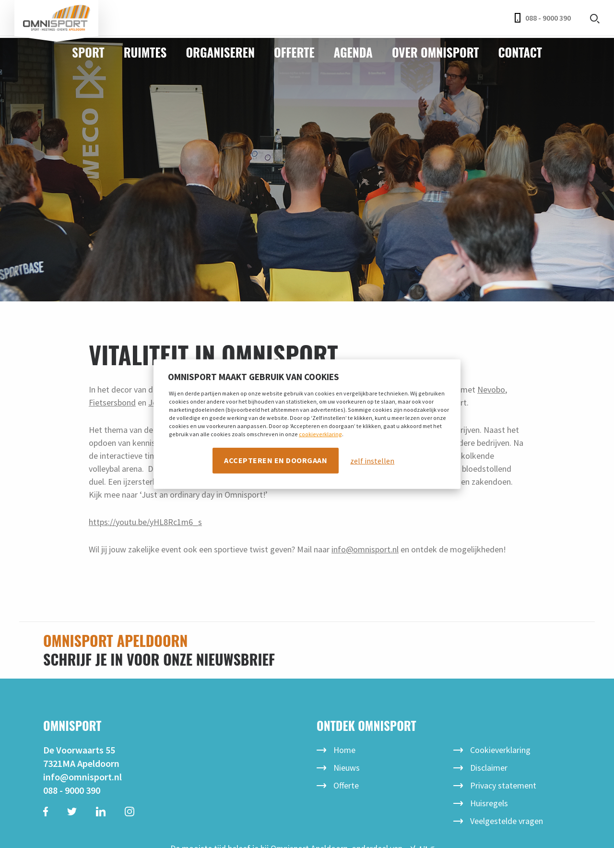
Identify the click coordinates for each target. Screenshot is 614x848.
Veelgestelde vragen (506, 820)
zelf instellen (372, 461)
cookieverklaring (320, 434)
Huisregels (489, 803)
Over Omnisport (435, 52)
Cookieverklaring (500, 749)
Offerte (294, 52)
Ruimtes (145, 52)
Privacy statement (503, 785)
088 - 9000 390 (543, 18)
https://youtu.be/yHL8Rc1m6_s (145, 521)
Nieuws (346, 767)
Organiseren (220, 52)
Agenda (353, 52)
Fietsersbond (112, 402)
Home (344, 749)
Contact (520, 52)
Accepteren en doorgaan (275, 460)
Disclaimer (489, 767)
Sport (88, 52)
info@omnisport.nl (82, 777)
